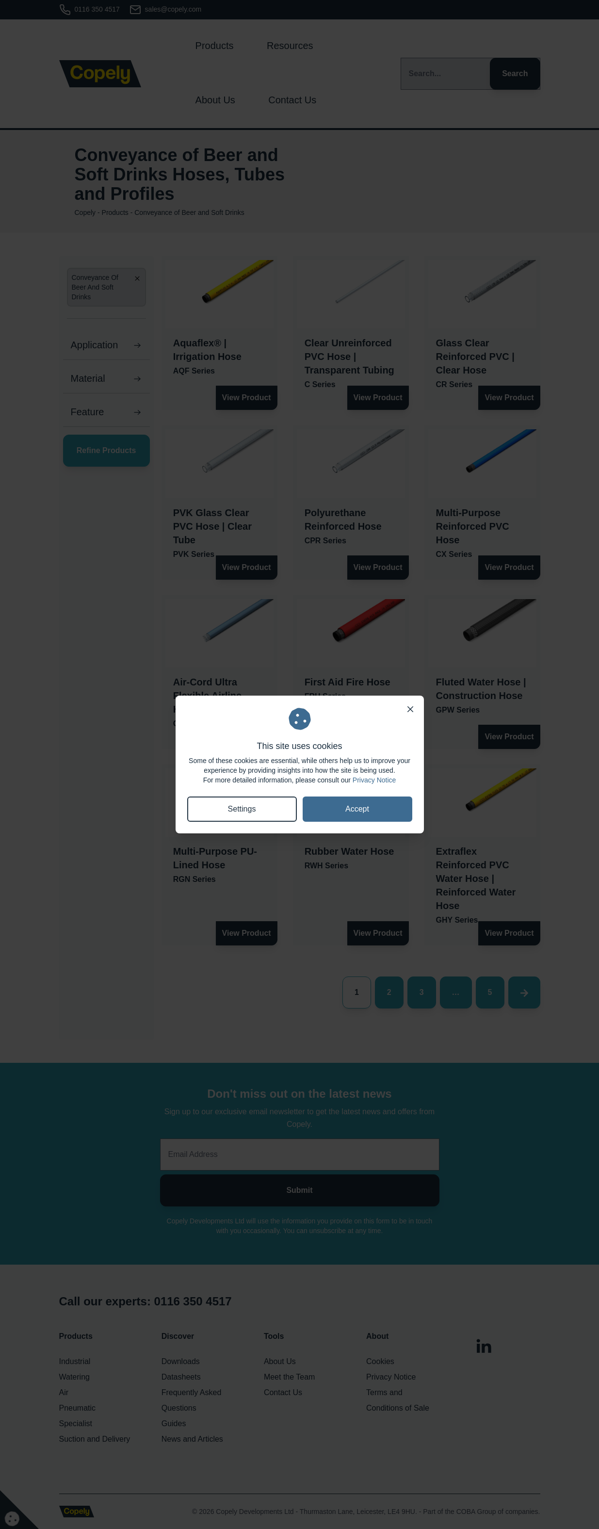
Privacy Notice (374, 780)
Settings (242, 809)
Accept (357, 809)
